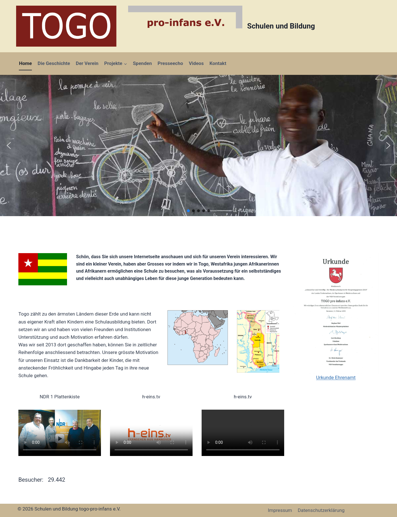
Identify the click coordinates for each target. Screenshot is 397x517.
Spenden (142, 63)
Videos (196, 63)
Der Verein (87, 63)
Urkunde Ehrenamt (336, 377)
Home (25, 63)
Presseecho (170, 63)
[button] (8, 145)
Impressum (280, 510)
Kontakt (218, 63)
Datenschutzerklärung (321, 510)
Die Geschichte (54, 63)
